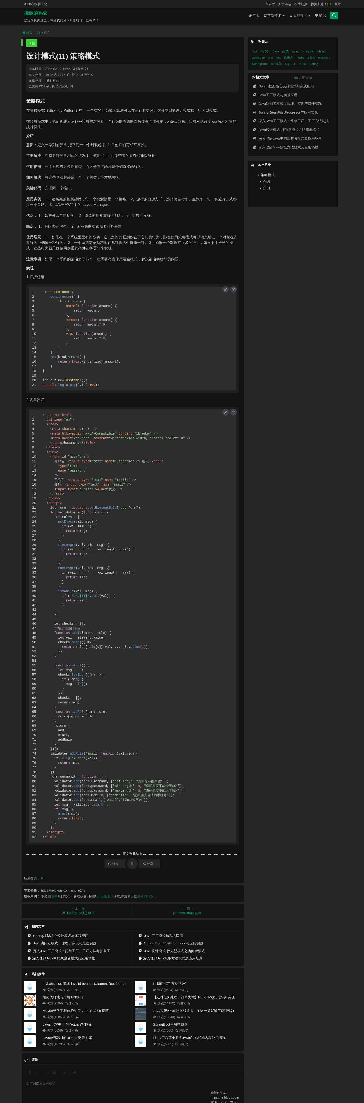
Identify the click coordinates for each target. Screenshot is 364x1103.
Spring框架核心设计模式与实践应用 (57, 936)
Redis (301, 57)
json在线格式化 (109, 1076)
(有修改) (82, 69)
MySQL (266, 51)
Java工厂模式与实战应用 (160, 936)
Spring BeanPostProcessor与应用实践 (170, 943)
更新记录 (141, 1076)
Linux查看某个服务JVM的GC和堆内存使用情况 (189, 1038)
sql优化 (277, 64)
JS (295, 64)
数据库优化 (324, 58)
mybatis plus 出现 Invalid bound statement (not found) (84, 983)
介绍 (265, 182)
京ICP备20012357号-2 (148, 1084)
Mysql (321, 51)
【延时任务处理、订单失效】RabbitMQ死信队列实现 (194, 997)
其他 (270, 58)
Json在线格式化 (35, 4)
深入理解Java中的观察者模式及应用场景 (61, 958)
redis (278, 58)
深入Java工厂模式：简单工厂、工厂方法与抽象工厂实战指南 (77, 951)
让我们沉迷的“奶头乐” (170, 983)
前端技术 (274, 17)
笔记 (320, 17)
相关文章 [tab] (260, 77)
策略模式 (266, 175)
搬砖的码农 (35, 14)
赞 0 (72, 75)
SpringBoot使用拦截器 (170, 1024)
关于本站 (284, 4)
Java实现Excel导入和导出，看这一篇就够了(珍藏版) (193, 1011)
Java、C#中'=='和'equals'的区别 (67, 1024)
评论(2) (71, 1003)
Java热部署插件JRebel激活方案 (67, 1038)
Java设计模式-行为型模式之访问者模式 (171, 951)
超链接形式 (105, 896)
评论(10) (73, 990)
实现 (265, 188)
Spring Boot (308, 51)
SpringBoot (260, 64)
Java (255, 51)
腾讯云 (128, 1084)
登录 (338, 4)
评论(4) (73, 1017)
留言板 (270, 4)
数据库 (289, 57)
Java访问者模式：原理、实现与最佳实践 (61, 943)
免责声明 (175, 1076)
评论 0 (86, 75)
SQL (288, 64)
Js (38, 32)
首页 (254, 17)
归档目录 (158, 1076)
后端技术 (299, 17)
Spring (296, 51)
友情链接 (300, 4)
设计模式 (53, 80)
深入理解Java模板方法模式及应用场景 (170, 958)
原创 (32, 43)
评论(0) (181, 990)
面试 (285, 51)
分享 (148, 864)
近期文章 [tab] (303, 77)
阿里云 (116, 1084)
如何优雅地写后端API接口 (62, 997)
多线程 (311, 57)
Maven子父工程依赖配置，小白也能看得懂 (75, 1011)
